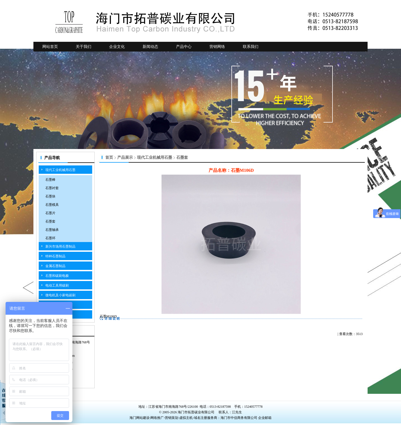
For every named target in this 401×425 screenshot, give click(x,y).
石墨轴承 (52, 230)
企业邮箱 (265, 418)
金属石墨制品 (55, 266)
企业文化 (117, 47)
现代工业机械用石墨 (60, 170)
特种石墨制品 (55, 256)
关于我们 (83, 47)
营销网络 (217, 47)
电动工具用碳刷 (57, 285)
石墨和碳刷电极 (57, 276)
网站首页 (50, 47)
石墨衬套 (52, 188)
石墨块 (50, 196)
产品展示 (125, 157)
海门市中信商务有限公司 (239, 418)
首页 (109, 157)
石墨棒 (50, 180)
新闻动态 (150, 47)
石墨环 (50, 238)
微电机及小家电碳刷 (60, 295)
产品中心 (184, 47)
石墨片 (50, 213)
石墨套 (50, 221)
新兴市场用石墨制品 (60, 246)
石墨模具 (52, 205)
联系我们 (250, 47)
